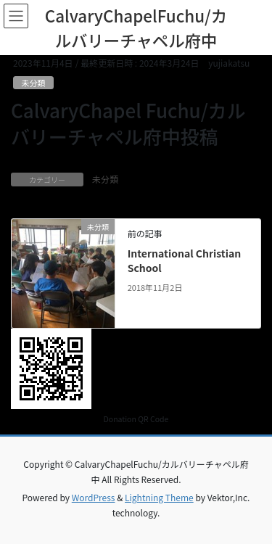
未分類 (33, 82)
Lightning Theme (159, 497)
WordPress (93, 497)
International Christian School (185, 260)
